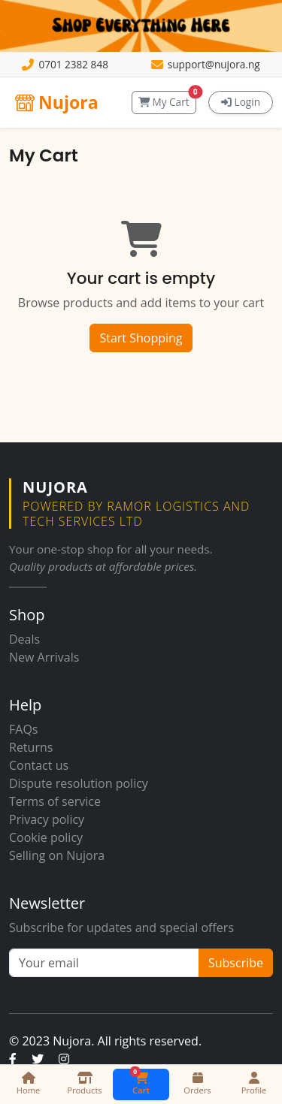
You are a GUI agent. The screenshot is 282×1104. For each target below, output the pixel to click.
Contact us (38, 765)
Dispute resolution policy (78, 783)
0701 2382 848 (73, 64)
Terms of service (55, 801)
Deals (24, 639)
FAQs (23, 729)
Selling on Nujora (57, 855)
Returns (31, 747)
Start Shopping (140, 338)
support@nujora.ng (214, 64)
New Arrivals (44, 657)
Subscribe (235, 963)
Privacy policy (46, 819)
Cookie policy (46, 837)
